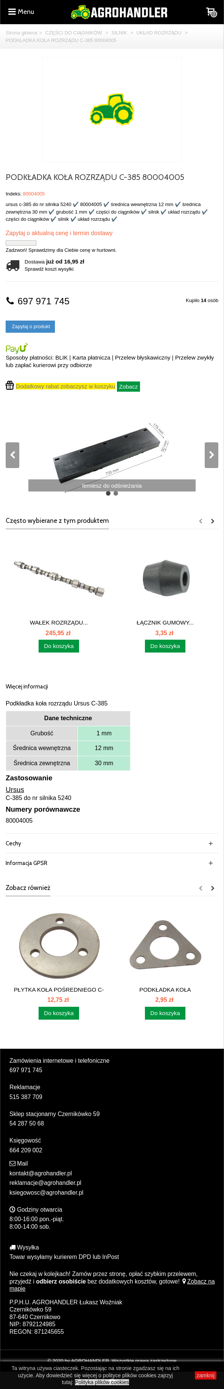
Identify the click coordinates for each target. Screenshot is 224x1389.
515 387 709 (25, 1097)
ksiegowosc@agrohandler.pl (46, 1192)
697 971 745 (38, 301)
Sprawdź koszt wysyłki (49, 269)
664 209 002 (25, 1150)
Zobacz (128, 386)
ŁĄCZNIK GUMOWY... (165, 622)
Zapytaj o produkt (30, 326)
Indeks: (14, 194)
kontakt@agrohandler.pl (40, 1173)
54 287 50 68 (26, 1123)
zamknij (206, 1375)
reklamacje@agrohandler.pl (45, 1183)
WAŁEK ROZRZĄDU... (59, 622)
